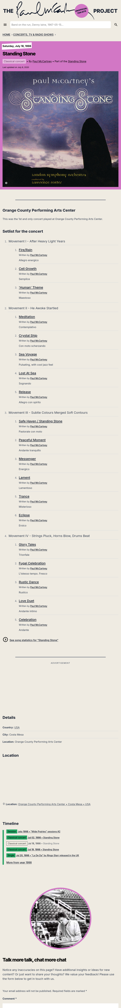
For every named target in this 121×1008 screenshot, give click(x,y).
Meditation (27, 317)
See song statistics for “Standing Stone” (34, 640)
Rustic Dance (29, 582)
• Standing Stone (43, 837)
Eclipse (24, 515)
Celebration (28, 620)
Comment (10, 998)
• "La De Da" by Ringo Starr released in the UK (47, 855)
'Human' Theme (31, 287)
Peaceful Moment (32, 440)
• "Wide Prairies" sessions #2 (39, 831)
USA (17, 727)
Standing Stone (77, 61)
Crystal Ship (28, 335)
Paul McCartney (42, 61)
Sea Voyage (28, 354)
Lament (24, 477)
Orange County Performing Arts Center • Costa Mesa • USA (54, 804)
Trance (24, 496)
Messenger (27, 459)
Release (25, 392)
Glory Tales (27, 544)
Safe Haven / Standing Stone (40, 421)
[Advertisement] (60, 687)
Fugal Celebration (32, 563)
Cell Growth (28, 269)
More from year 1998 (19, 862)
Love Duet (26, 601)
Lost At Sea (27, 373)
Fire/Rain (25, 250)
